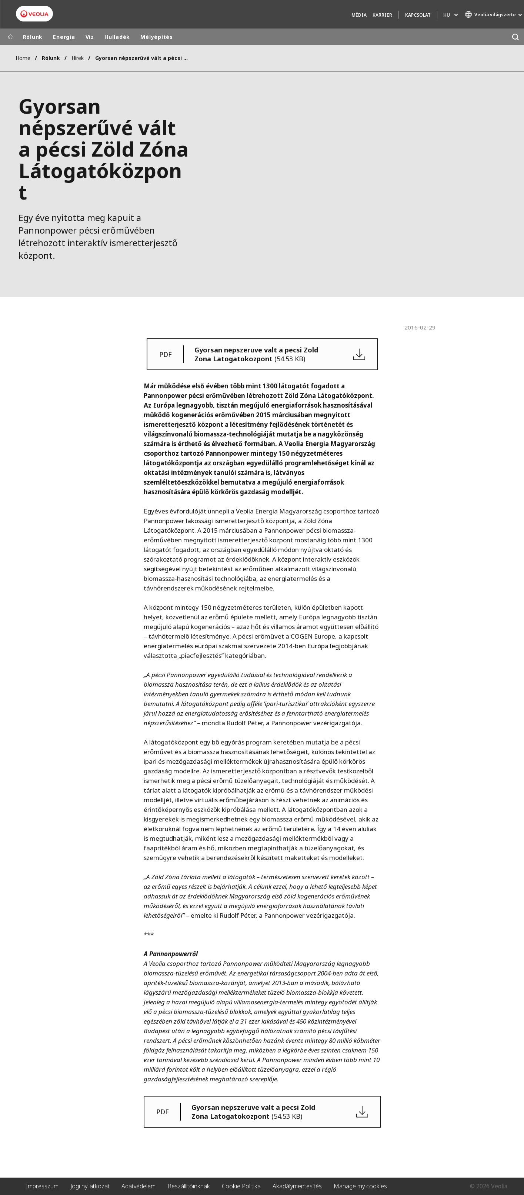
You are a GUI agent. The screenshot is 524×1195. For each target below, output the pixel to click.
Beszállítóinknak (188, 1186)
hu (446, 15)
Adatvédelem (138, 1186)
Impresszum (42, 1186)
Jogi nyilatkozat (90, 1186)
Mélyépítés (156, 36)
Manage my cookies (360, 1186)
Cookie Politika (241, 1186)
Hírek (77, 57)
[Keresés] (515, 37)
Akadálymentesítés (297, 1186)
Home (23, 57)
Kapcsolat (418, 15)
